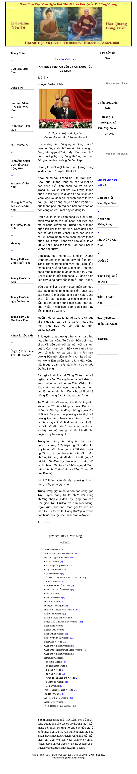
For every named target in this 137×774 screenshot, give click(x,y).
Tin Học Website (52, 581)
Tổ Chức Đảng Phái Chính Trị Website (62, 577)
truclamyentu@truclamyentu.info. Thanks (61, 747)
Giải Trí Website (52, 593)
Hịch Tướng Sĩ (19, 145)
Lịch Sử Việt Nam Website (57, 617)
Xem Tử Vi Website (54, 702)
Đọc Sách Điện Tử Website (57, 585)
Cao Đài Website (52, 561)
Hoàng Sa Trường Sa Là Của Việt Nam (21, 206)
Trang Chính (18, 53)
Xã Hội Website (53, 693)
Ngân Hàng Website (54, 625)
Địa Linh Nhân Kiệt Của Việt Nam (20, 107)
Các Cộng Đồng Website (56, 565)
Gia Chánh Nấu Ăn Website (57, 589)
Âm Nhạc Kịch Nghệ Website (58, 553)
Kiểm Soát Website (53, 613)
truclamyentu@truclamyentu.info (68, 757)
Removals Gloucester (54, 658)
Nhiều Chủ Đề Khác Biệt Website (61, 621)
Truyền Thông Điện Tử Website (59, 678)
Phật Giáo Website (53, 642)
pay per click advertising (65, 536)
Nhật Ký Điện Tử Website (57, 638)
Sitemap (16, 243)
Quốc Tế (102, 260)
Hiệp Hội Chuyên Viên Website (59, 609)
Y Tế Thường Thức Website (58, 706)
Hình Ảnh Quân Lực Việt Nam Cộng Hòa (20, 164)
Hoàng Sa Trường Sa (54, 605)
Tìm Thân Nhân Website (56, 666)
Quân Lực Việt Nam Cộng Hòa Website (63, 650)
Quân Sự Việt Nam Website (57, 646)
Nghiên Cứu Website (54, 629)
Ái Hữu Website (52, 549)
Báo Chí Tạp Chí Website (56, 557)
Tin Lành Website (52, 670)
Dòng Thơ (17, 87)
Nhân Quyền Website (54, 633)
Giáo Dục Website (53, 597)
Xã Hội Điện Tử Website (56, 698)
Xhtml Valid (38, 754)
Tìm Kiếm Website (53, 662)
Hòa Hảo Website (52, 601)
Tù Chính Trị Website (54, 682)
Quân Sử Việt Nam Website (57, 654)
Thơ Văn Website (52, 674)
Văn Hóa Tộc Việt (22, 335)
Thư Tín (102, 338)
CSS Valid (51, 754)
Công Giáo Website (53, 569)
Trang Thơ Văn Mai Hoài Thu (20, 318)
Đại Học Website (52, 573)
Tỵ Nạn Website (52, 686)
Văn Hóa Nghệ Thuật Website (59, 690)
